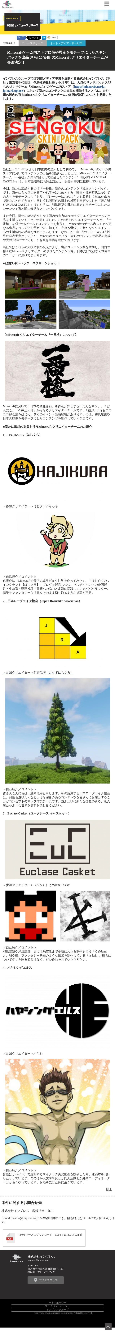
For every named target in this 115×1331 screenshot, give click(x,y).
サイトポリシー (57, 1302)
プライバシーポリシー (57, 1306)
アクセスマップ (48, 1280)
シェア (21, 37)
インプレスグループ (57, 1309)
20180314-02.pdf (73, 1234)
